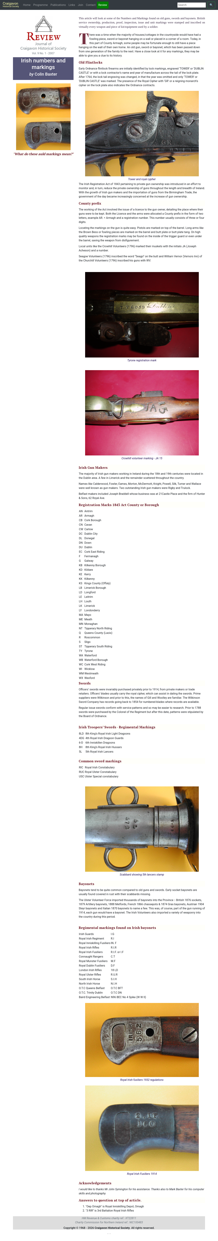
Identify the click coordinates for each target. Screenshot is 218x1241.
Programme (40, 5)
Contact (91, 5)
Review (102, 5)
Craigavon (11, 4)
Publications (58, 5)
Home (27, 5)
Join (80, 5)
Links (72, 5)
